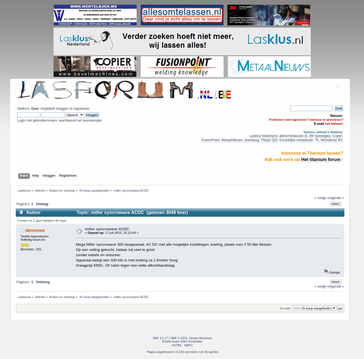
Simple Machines (200, 338)
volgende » (335, 198)
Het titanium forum (320, 159)
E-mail (319, 124)
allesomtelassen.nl (293, 136)
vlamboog (252, 140)
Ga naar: (285, 308)
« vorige (320, 198)
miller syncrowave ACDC (107, 229)
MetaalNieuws (232, 140)
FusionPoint (211, 140)
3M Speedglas (320, 136)
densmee (35, 230)
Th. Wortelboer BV (328, 140)
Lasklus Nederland (263, 136)
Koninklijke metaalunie (296, 140)
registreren (81, 109)
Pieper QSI (269, 140)
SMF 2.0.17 (160, 338)
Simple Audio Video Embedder (182, 341)
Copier (337, 136)
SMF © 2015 (179, 338)
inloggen (62, 109)
